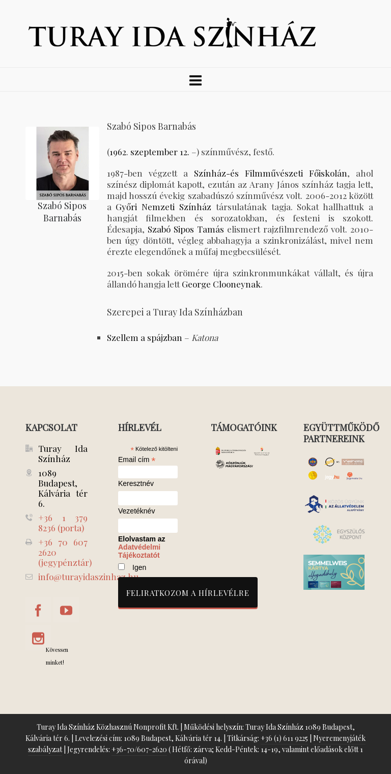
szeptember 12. (159, 151)
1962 (117, 151)
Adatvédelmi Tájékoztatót (139, 551)
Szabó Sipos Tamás (186, 229)
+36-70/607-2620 (139, 749)
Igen (139, 567)
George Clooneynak (221, 284)
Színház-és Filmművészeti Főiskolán (270, 173)
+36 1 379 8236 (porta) (63, 522)
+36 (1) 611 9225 (284, 738)
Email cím (137, 459)
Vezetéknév (136, 511)
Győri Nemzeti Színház (163, 206)
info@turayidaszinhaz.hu (88, 576)
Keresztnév (136, 484)
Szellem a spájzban (144, 337)
